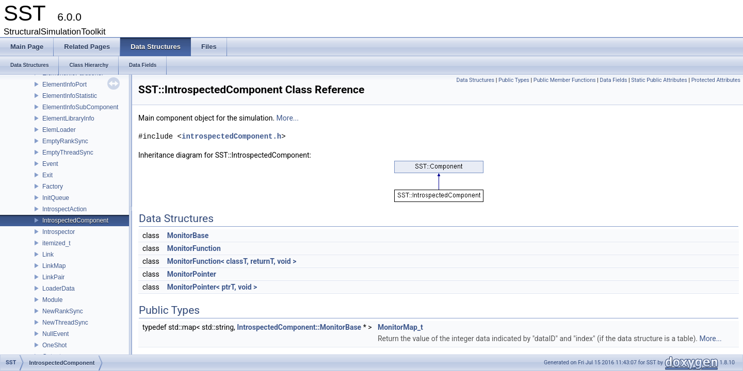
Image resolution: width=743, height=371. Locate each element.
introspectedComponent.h (231, 136)
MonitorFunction (194, 248)
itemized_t (56, 243)
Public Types (513, 80)
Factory (52, 186)
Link (48, 254)
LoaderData (58, 288)
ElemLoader (59, 129)
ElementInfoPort (64, 84)
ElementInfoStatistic (69, 95)
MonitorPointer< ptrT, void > (212, 287)
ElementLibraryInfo (68, 118)
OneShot (54, 345)
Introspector (58, 231)
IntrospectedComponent (75, 220)
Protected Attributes (715, 80)
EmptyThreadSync (67, 152)
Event (50, 163)
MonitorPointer (191, 274)
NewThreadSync (65, 322)
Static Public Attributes (659, 80)
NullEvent (55, 334)
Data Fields (613, 80)
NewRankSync (62, 311)
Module (52, 299)
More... (288, 118)
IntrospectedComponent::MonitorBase (299, 327)
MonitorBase (187, 235)
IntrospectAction (64, 209)
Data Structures (475, 80)
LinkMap (54, 265)
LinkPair (53, 277)
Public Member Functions (565, 80)
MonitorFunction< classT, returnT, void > (232, 261)
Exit (47, 175)
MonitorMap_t (400, 327)
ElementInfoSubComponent (80, 107)
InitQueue (55, 197)
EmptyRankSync (65, 141)
